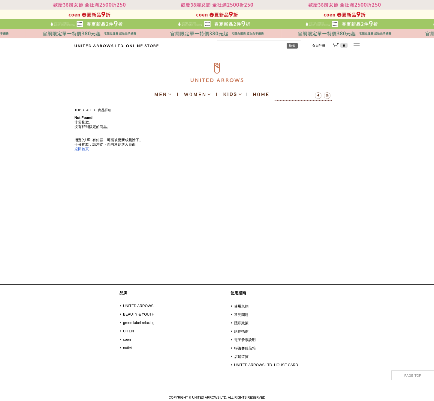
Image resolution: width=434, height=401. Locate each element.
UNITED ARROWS (138, 306)
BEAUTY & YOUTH (138, 314)
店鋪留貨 (241, 357)
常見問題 (241, 315)
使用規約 (241, 306)
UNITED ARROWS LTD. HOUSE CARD (266, 365)
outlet (127, 348)
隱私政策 (241, 323)
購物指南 (241, 331)
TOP (77, 110)
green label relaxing (139, 323)
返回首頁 (81, 149)
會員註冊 (318, 45)
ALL (89, 110)
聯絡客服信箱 (245, 348)
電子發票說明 (245, 340)
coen (127, 339)
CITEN (128, 331)
